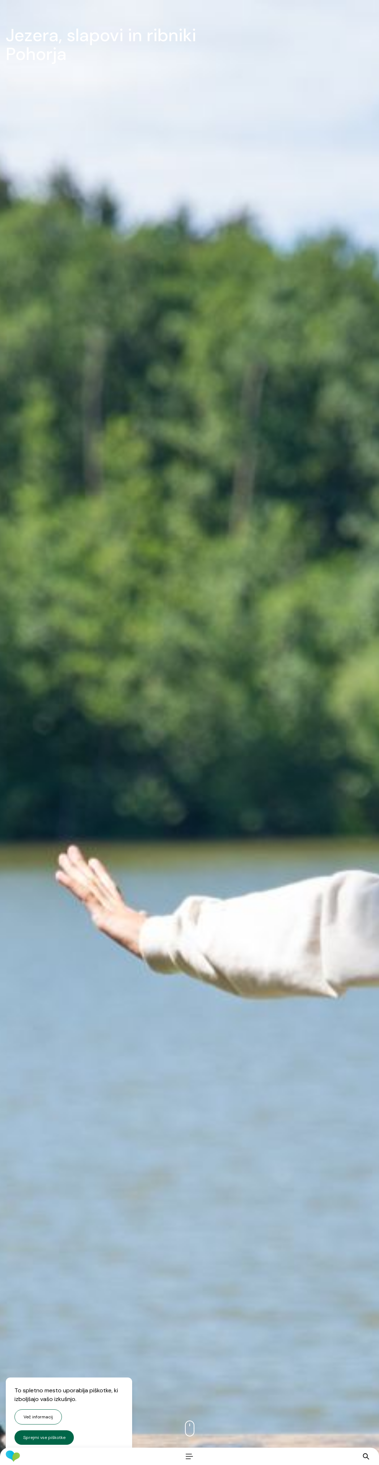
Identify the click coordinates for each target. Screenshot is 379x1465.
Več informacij (38, 1417)
